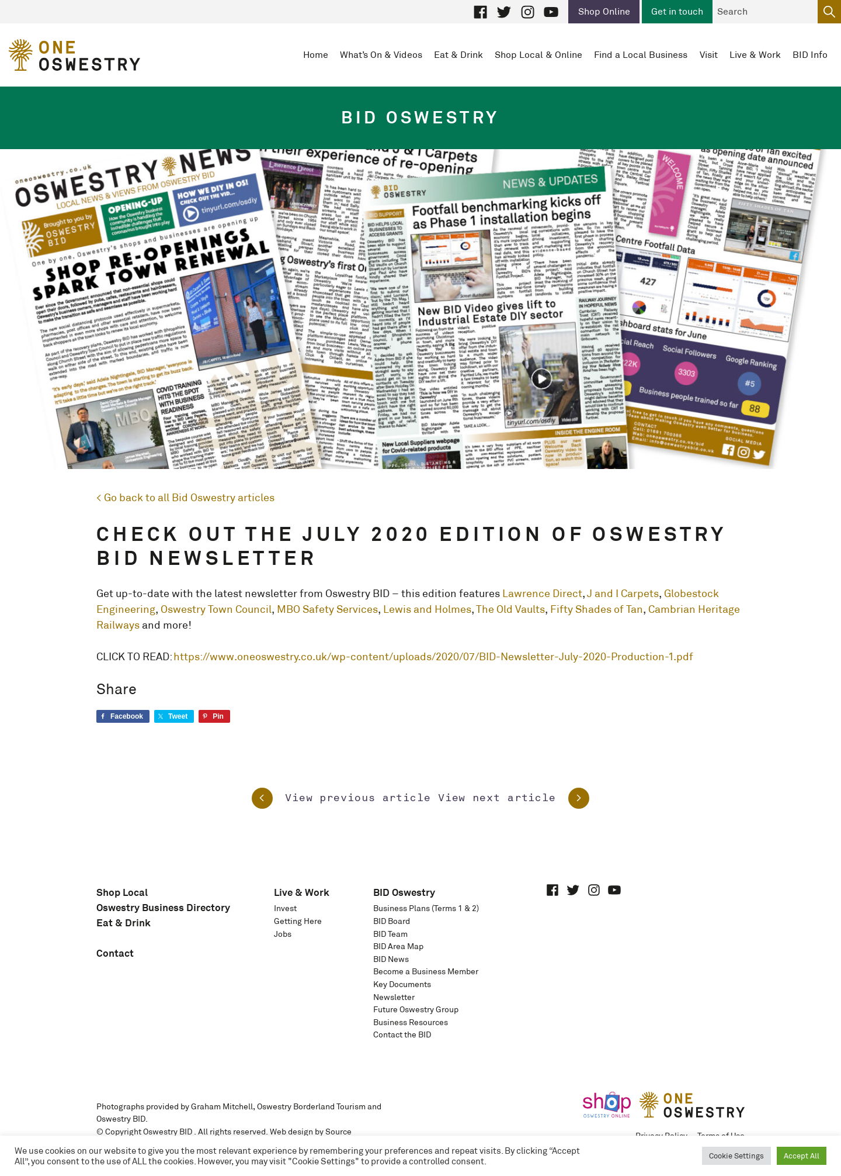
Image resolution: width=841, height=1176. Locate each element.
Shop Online (604, 11)
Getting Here (298, 921)
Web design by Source (311, 1131)
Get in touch (677, 11)
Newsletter (394, 997)
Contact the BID (402, 1034)
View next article (513, 798)
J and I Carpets (623, 593)
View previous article (341, 798)
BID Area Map (398, 946)
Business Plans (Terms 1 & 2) (426, 908)
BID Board (391, 921)
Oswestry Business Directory (163, 907)
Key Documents (402, 984)
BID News (391, 959)
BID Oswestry (404, 892)
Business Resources (410, 1022)
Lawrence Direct (542, 593)
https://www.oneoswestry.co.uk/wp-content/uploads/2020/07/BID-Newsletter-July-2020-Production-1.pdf (433, 656)
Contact (115, 953)
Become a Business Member (425, 971)
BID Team (390, 934)
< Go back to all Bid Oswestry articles (185, 497)
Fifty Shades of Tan (596, 609)
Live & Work (301, 892)
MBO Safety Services (327, 609)
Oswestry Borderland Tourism (311, 1106)
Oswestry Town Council (216, 609)
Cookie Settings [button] (736, 1156)
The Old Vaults (510, 609)
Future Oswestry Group (415, 1009)
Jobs (282, 934)
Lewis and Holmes (427, 609)
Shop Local (122, 892)
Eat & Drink (123, 922)
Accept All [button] (801, 1156)
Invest (285, 908)
